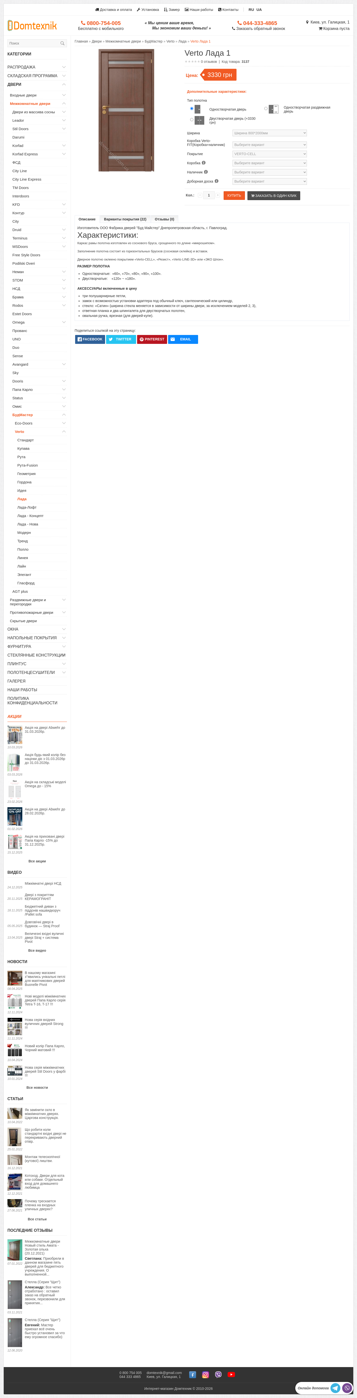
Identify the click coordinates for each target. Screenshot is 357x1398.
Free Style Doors (26, 255)
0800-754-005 (101, 23)
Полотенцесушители (31, 672)
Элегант (24, 574)
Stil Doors (20, 129)
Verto (19, 431)
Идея (21, 490)
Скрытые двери (23, 621)
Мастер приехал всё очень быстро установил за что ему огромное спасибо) (45, 1328)
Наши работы (199, 9)
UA (259, 9)
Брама (18, 297)
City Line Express (26, 179)
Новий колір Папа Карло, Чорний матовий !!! (45, 1048)
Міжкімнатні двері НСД (43, 883)
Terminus (20, 238)
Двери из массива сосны (33, 112)
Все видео (37, 950)
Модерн (24, 532)
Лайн (21, 566)
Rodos (17, 305)
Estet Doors (22, 314)
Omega (18, 322)
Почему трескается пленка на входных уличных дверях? (40, 1205)
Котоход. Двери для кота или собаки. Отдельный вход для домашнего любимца (44, 1181)
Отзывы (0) (164, 219)
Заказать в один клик (274, 196)
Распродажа (21, 67)
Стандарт (25, 440)
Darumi (18, 137)
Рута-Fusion (27, 465)
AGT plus (20, 591)
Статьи (15, 1099)
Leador (18, 120)
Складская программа (32, 76)
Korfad (17, 145)
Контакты (228, 9)
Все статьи (37, 1219)
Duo (15, 347)
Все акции (37, 861)
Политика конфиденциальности (32, 700)
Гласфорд (25, 583)
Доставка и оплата (113, 9)
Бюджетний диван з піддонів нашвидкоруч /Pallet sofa (42, 910)
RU (251, 9)
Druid (16, 230)
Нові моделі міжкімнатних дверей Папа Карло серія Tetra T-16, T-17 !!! (45, 1000)
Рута (21, 457)
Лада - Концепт (30, 516)
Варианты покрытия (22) (125, 219)
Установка (148, 9)
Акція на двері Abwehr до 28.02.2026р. (45, 811)
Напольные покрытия (32, 638)
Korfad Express (25, 154)
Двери (14, 84)
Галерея (16, 681)
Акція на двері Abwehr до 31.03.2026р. (45, 730)
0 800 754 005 (130, 1373)
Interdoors (20, 196)
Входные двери (23, 95)
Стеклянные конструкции (36, 655)
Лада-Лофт (26, 507)
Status (17, 398)
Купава (23, 448)
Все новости (37, 1088)
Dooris (17, 381)
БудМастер (22, 415)
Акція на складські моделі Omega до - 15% (45, 784)
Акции (14, 716)
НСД (16, 288)
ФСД (16, 162)
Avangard (20, 364)
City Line (19, 171)
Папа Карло (22, 389)
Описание (87, 219)
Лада (22, 499)
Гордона (24, 482)
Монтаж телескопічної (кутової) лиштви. (42, 1159)
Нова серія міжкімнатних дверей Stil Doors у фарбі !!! (45, 1071)
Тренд (22, 541)
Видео (14, 872)
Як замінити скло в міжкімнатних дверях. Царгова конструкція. (42, 1114)
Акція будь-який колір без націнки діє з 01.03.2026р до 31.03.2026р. (45, 759)
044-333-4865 (257, 23)
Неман (18, 272)
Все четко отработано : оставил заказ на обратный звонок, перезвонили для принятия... (45, 1292)
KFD (16, 204)
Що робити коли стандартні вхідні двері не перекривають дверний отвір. (45, 1135)
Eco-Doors (23, 423)
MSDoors (20, 246)
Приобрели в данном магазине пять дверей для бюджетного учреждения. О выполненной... (46, 1257)
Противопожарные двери (31, 612)
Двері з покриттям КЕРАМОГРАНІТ (39, 897)
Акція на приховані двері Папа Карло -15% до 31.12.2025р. (44, 840)
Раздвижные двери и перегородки (28, 602)
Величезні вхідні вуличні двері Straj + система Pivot (44, 938)
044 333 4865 (130, 1377)
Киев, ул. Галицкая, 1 (328, 22)
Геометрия (26, 474)
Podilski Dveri (23, 263)
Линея (22, 558)
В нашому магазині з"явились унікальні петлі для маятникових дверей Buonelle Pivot (45, 979)
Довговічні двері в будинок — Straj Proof (42, 924)
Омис (17, 406)
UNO (16, 339)
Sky (15, 373)
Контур (18, 213)
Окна (12, 629)
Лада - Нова (27, 524)
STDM (17, 280)
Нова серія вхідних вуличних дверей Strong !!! (44, 1024)
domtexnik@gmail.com (164, 1373)
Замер (172, 9)
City (15, 221)
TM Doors (20, 188)
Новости (17, 962)
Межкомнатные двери (30, 103)
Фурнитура (19, 646)
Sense (17, 356)
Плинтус (17, 664)
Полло (23, 549)
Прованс (19, 331)
